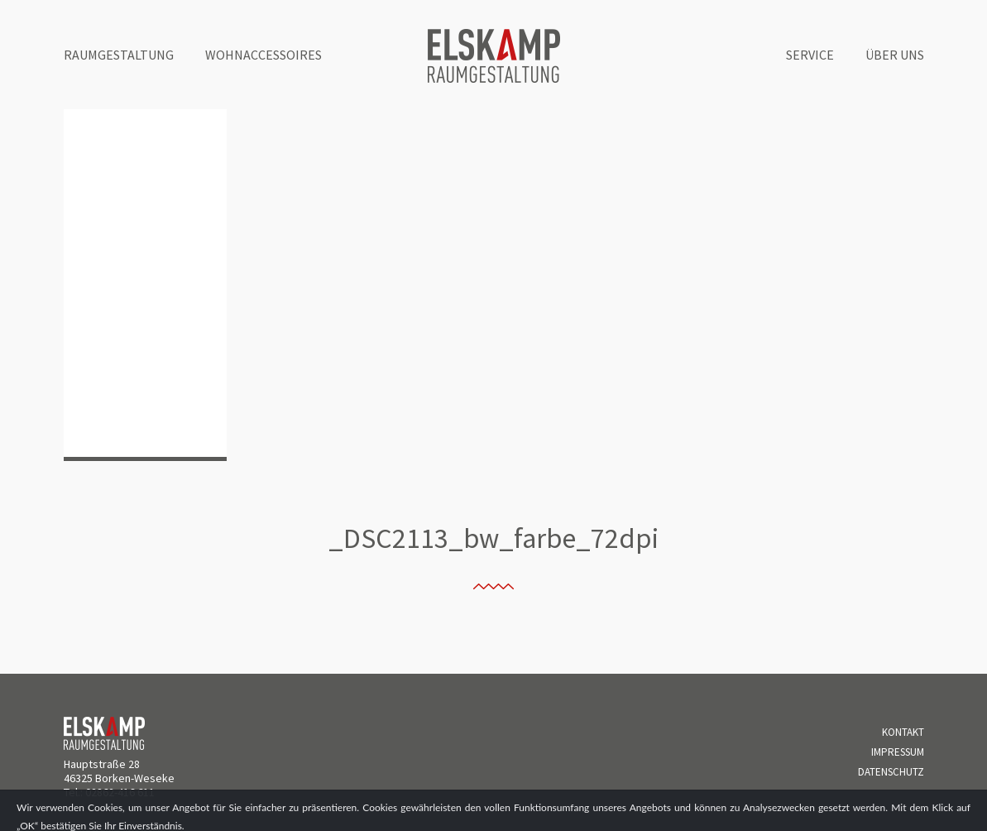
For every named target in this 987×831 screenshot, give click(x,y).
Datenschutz (891, 772)
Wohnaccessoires (263, 54)
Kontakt (903, 732)
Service (810, 54)
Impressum (897, 752)
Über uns (894, 54)
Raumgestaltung (119, 54)
